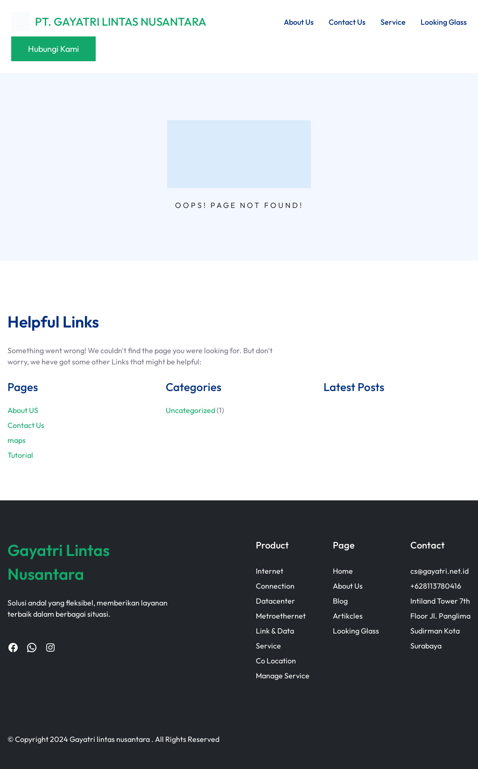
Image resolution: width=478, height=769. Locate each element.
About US (22, 410)
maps (16, 440)
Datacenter (275, 600)
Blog (340, 600)
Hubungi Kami (53, 48)
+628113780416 (435, 586)
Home (343, 571)
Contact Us (25, 425)
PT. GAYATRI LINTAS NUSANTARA (120, 21)
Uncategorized (190, 410)
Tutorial (20, 455)
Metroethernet (281, 615)
